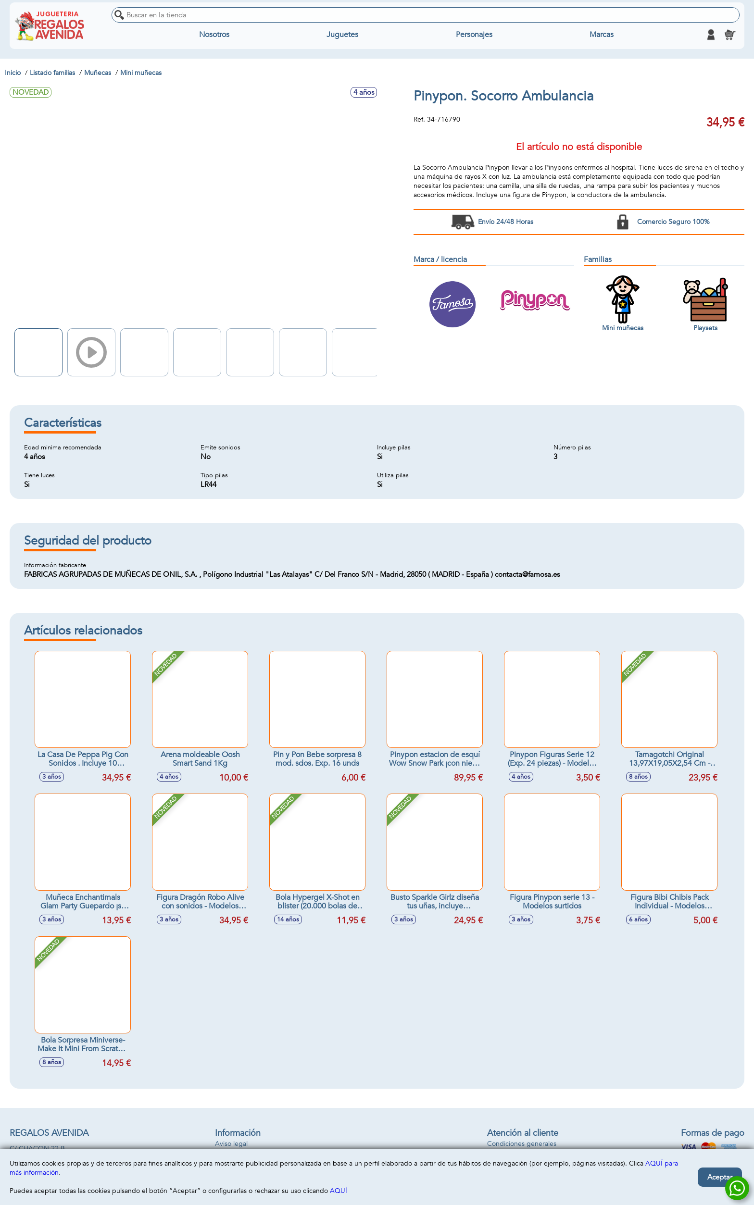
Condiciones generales (521, 1143)
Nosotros (214, 34)
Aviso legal (231, 1143)
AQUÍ (338, 1190)
